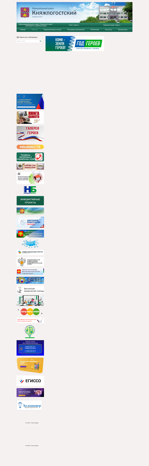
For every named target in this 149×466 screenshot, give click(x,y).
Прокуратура (123, 30)
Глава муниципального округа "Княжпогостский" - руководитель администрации (36, 25)
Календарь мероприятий (75, 30)
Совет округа (74, 25)
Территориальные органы (52, 30)
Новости (34, 30)
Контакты (108, 30)
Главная (23, 30)
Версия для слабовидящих (27, 37)
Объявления (95, 30)
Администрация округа (112, 25)
